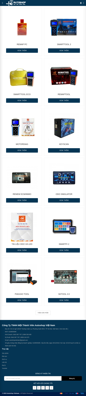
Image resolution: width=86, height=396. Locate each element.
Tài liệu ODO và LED (22, 244)
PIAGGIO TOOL (22, 294)
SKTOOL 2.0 (64, 294)
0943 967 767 (17, 334)
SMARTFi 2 (64, 244)
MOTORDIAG (22, 144)
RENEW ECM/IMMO (22, 194)
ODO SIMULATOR (64, 194)
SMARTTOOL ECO (22, 94)
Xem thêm (22, 50)
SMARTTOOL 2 (64, 44)
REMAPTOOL (64, 94)
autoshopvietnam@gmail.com (18, 340)
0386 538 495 (27, 334)
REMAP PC (22, 44)
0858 (22, 337)
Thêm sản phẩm (43, 313)
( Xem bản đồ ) (63, 329)
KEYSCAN (64, 144)
